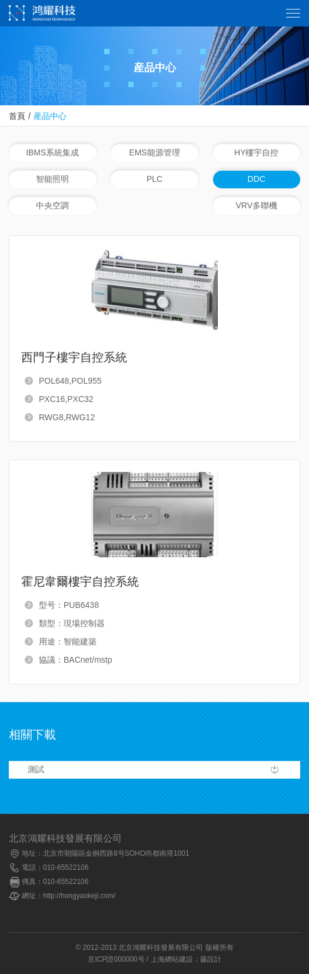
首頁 (17, 116)
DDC (256, 179)
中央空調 (52, 205)
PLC (154, 179)
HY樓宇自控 (256, 152)
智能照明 (52, 179)
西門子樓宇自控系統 (74, 357)
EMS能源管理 (154, 152)
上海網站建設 (172, 959)
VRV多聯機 (256, 205)
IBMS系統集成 (52, 152)
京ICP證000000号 (116, 959)
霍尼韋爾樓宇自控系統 (80, 581)
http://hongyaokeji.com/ (79, 896)
